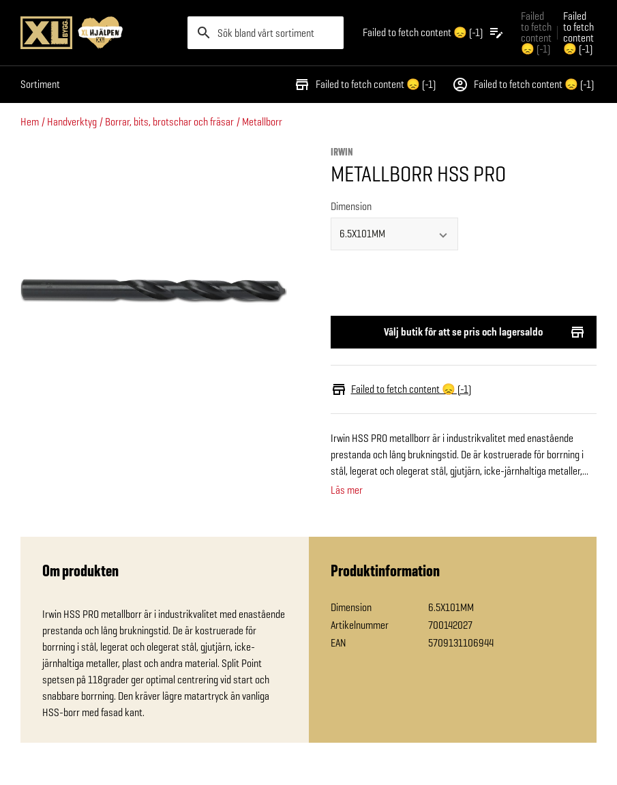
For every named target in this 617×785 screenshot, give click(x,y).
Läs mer (347, 490)
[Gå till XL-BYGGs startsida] (98, 32)
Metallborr (262, 122)
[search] (265, 32)
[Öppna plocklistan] (434, 32)
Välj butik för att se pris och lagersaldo (464, 332)
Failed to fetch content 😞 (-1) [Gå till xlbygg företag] (536, 32)
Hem (29, 122)
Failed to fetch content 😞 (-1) (365, 84)
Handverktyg (72, 122)
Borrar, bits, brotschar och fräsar (169, 122)
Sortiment (40, 84)
